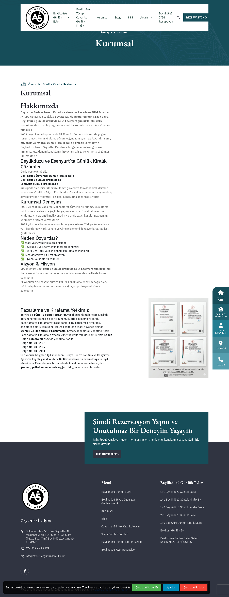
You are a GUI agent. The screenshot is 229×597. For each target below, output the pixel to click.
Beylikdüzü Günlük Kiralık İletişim (121, 542)
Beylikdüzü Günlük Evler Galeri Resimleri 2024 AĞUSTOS (179, 540)
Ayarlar (170, 587)
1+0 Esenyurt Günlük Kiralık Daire (181, 522)
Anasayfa (108, 32)
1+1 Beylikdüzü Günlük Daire (178, 491)
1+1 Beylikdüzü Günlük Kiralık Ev (180, 499)
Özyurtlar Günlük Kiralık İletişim (120, 526)
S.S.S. (130, 17)
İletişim (146, 17)
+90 (38, 547)
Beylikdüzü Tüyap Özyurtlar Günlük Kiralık (83, 17)
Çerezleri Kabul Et (147, 587)
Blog (118, 17)
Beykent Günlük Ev (172, 530)
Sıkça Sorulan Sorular (114, 534)
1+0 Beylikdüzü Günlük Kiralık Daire (182, 507)
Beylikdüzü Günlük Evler (61, 17)
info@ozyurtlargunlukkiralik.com (45, 556)
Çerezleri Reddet (194, 587)
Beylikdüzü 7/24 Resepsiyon (166, 17)
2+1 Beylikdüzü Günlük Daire (178, 515)
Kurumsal (102, 17)
